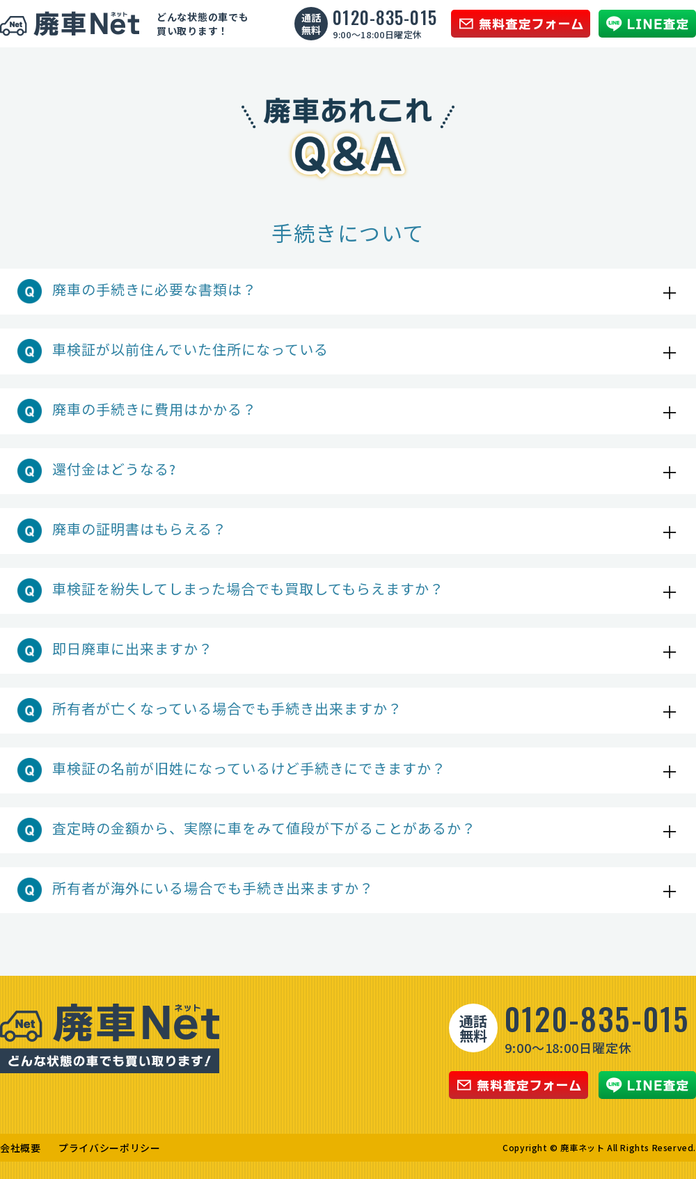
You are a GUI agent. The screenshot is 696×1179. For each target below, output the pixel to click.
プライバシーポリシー (109, 1148)
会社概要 (20, 1148)
